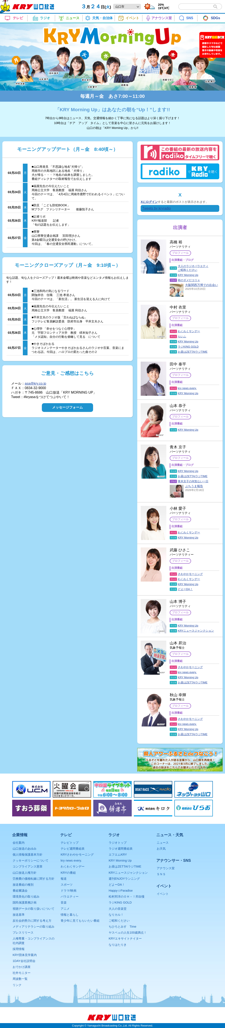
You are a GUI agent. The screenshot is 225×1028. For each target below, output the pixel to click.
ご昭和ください (119, 920)
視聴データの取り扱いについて (33, 908)
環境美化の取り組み (26, 896)
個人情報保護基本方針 (27, 854)
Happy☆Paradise (121, 890)
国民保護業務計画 (25, 902)
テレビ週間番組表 (73, 848)
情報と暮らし (70, 914)
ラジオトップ (118, 842)
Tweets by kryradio (156, 208)
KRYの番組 (68, 872)
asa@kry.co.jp (35, 383)
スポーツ (67, 884)
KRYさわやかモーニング (77, 854)
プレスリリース (23, 932)
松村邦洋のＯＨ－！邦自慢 (127, 896)
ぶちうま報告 (194, 486)
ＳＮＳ (161, 874)
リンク (17, 985)
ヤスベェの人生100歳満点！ (128, 932)
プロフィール (180, 252)
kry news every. (187, 388)
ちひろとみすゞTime (122, 926)
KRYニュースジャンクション (196, 630)
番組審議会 (20, 890)
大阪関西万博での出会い (201, 285)
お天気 (161, 848)
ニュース (163, 842)
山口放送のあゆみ (25, 848)
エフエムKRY (118, 854)
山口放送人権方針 (25, 872)
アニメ (65, 908)
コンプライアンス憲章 (27, 866)
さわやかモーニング (190, 574)
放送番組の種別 (23, 884)
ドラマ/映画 (68, 890)
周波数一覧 (20, 978)
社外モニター (22, 973)
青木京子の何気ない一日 (193, 481)
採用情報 (19, 949)
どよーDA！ (185, 589)
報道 (64, 878)
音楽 (64, 902)
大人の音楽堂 (118, 908)
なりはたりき (118, 944)
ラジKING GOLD (188, 346)
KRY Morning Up (188, 275)
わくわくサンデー (189, 331)
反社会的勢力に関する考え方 (32, 920)
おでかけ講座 (22, 967)
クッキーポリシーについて (30, 860)
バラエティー (70, 896)
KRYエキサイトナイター (125, 938)
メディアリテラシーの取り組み (33, 926)
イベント (163, 893)
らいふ (182, 336)
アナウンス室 (166, 868)
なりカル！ (116, 914)
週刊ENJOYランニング (124, 878)
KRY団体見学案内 (25, 955)
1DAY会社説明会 (24, 961)
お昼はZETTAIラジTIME (192, 351)
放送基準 (19, 914)
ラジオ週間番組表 (121, 848)
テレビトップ (70, 842)
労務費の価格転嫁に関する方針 (33, 878)
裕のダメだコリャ (189, 280)
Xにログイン (149, 202)
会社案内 (19, 842)
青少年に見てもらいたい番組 (80, 920)
